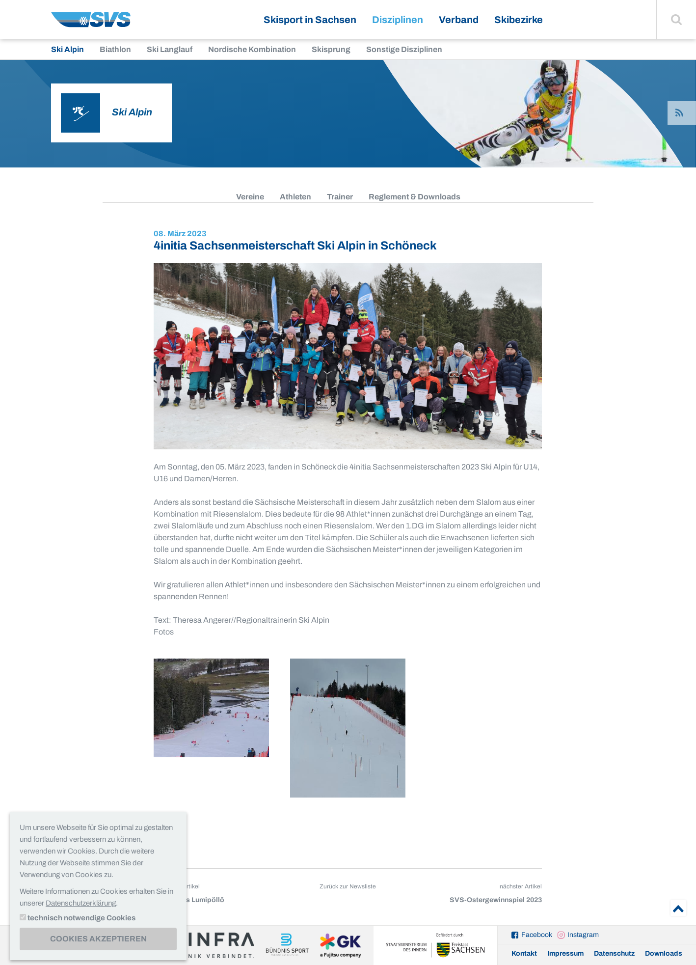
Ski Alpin (67, 49)
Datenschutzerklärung (81, 903)
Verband (459, 19)
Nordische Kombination (252, 49)
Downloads (663, 953)
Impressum (565, 953)
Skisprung (331, 49)
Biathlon (115, 49)
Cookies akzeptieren (98, 939)
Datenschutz (614, 953)
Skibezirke (518, 19)
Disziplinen (397, 19)
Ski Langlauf (169, 49)
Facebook (536, 934)
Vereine (250, 197)
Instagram (583, 934)
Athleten (295, 197)
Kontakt (524, 953)
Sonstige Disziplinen (404, 49)
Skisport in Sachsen (310, 19)
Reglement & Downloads (414, 197)
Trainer (340, 197)
